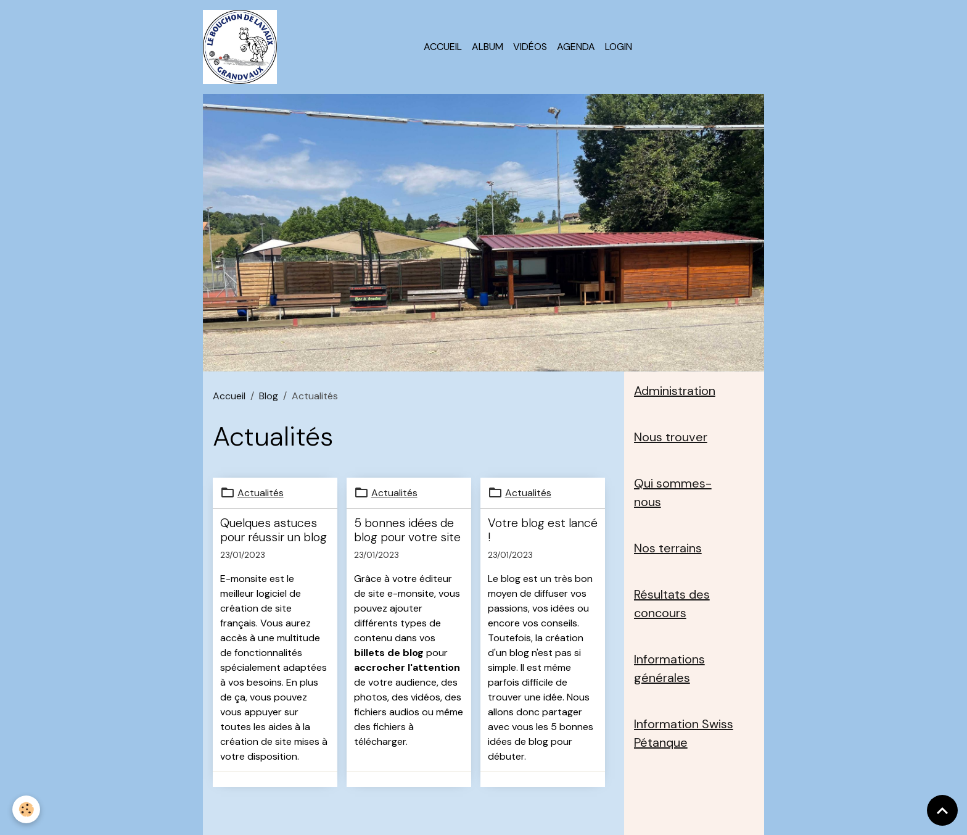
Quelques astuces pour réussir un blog (273, 530)
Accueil (443, 46)
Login (618, 46)
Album (487, 46)
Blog (268, 395)
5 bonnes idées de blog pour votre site (407, 530)
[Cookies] (26, 809)
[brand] (242, 47)
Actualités (260, 492)
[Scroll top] (942, 810)
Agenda (576, 46)
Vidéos (530, 46)
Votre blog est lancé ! (543, 530)
